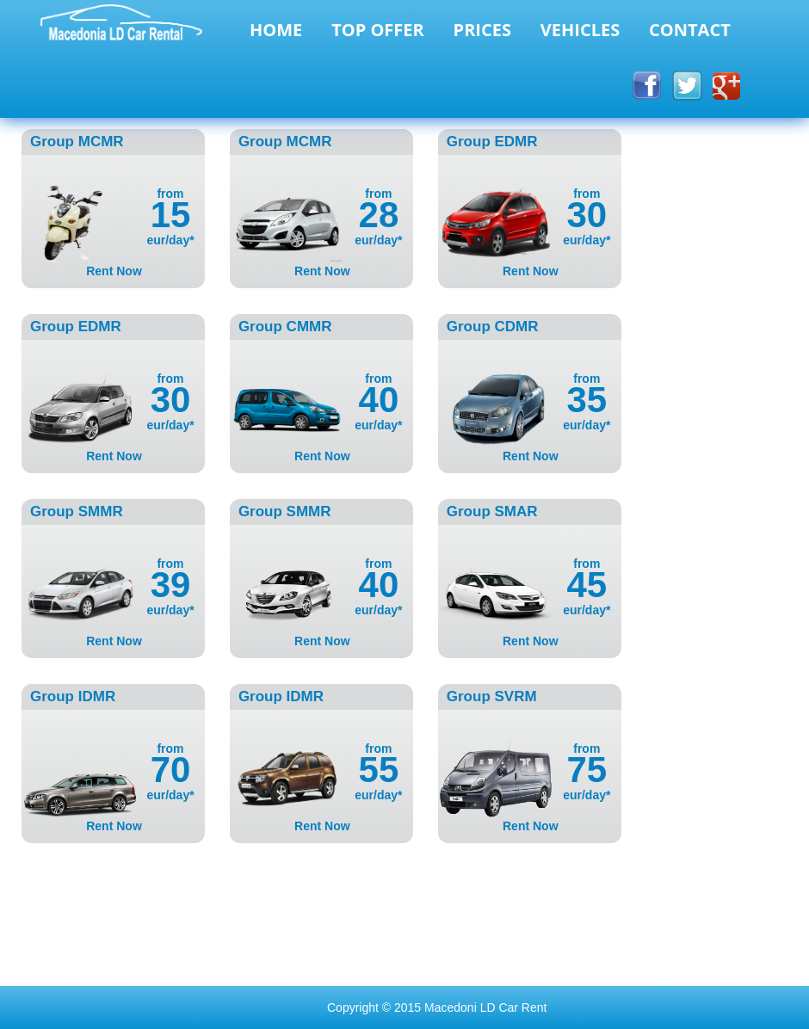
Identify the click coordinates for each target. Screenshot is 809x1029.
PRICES (482, 29)
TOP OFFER (377, 29)
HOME (276, 29)
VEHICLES (580, 29)
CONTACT (690, 29)
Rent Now (114, 271)
